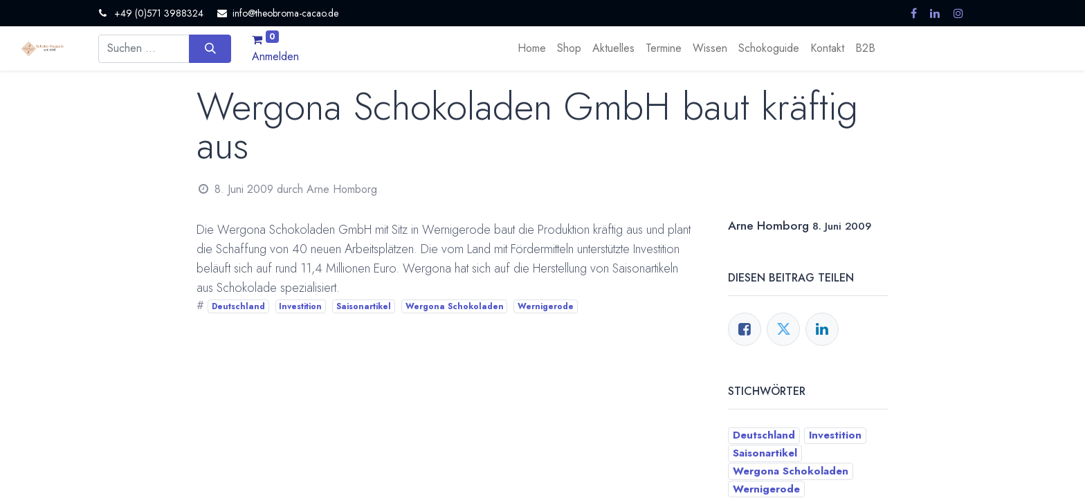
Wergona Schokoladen (454, 306)
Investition (300, 306)
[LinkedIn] (822, 329)
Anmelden (275, 56)
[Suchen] (210, 48)
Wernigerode (546, 306)
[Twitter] (783, 329)
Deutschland (238, 306)
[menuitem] (531, 48)
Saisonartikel (363, 306)
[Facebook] (744, 329)
